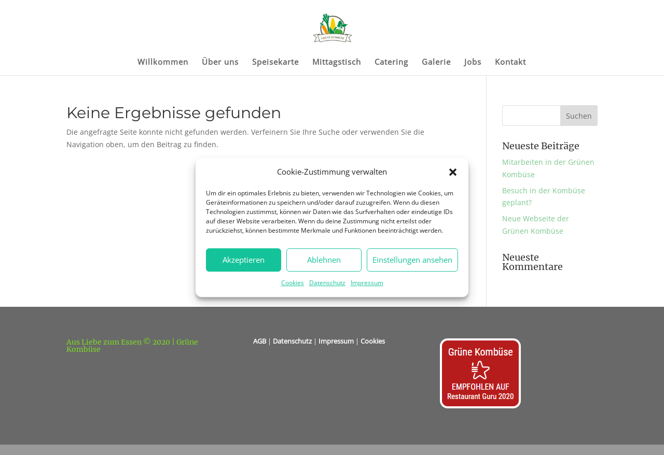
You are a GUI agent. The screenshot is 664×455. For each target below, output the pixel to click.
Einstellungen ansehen (412, 260)
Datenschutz (327, 282)
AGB (259, 341)
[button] (453, 172)
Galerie (436, 62)
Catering (391, 62)
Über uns (220, 62)
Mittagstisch (336, 62)
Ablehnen (324, 260)
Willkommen (162, 62)
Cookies (292, 282)
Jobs (472, 62)
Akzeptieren (244, 260)
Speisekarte (275, 62)
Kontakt (510, 62)
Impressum (367, 282)
